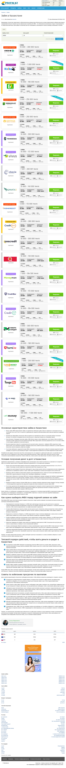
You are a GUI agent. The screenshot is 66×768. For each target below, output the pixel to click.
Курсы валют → (45, 0)
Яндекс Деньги (61, 709)
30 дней (3, 695)
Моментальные (61, 725)
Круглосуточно (4, 736)
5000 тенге (3, 676)
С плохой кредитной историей (58, 736)
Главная (3, 12)
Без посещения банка (60, 729)
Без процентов (4, 735)
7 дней (2, 689)
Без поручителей (61, 728)
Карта (2, 707)
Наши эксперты (46, 759)
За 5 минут (62, 717)
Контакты (5, 759)
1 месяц (63, 688)
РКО (29, 8)
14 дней (3, 692)
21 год (63, 700)
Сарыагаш (62, 750)
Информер (10, 759)
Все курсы (3, 642)
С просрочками (4, 726)
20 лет (2, 702)
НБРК (63, 642)
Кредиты (13, 8)
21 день (3, 693)
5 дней (2, 688)
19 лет (2, 701)
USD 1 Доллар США (46, 2)
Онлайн (3, 719)
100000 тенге (62, 676)
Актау (2, 747)
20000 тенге (4, 679)
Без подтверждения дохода (7, 728)
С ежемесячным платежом (59, 734)
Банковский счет (5, 710)
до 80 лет (62, 702)
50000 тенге (4, 683)
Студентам (3, 721)
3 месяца (63, 690)
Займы (20, 8)
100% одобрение (61, 731)
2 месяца (63, 689)
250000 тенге (62, 680)
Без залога (3, 731)
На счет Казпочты (61, 712)
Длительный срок (61, 695)
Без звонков (4, 738)
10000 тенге (4, 677)
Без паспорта (62, 726)
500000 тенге (62, 683)
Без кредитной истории (59, 735)
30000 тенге (4, 680)
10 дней (3, 690)
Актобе (2, 748)
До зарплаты (4, 717)
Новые (2, 718)
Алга (2, 750)
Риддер (63, 747)
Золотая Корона (4, 712)
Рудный (63, 748)
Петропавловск (61, 746)
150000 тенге (62, 677)
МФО (24, 8)
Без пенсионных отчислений (58, 721)
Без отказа (3, 732)
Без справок (4, 729)
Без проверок (4, 734)
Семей (63, 753)
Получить (56, 50)
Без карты (62, 718)
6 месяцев (62, 692)
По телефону (62, 732)
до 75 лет (63, 701)
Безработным (4, 725)
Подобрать (59, 39)
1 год (63, 693)
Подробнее (10, 55)
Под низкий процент (5, 724)
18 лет (2, 700)
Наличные (3, 709)
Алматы (3, 751)
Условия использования (35, 759)
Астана (2, 753)
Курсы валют (5, 8)
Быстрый (63, 722)
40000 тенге (4, 681)
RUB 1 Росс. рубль (46, 5)
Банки (33, 8)
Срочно (3, 741)
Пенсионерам (4, 722)
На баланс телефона (60, 710)
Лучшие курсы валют (7, 629)
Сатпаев (63, 751)
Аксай (2, 746)
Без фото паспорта (60, 719)
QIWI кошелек (61, 707)
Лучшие (63, 724)
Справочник (41, 8)
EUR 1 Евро (44, 3)
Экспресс (3, 739)
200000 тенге (62, 679)
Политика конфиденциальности (22, 759)
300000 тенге (62, 681)
